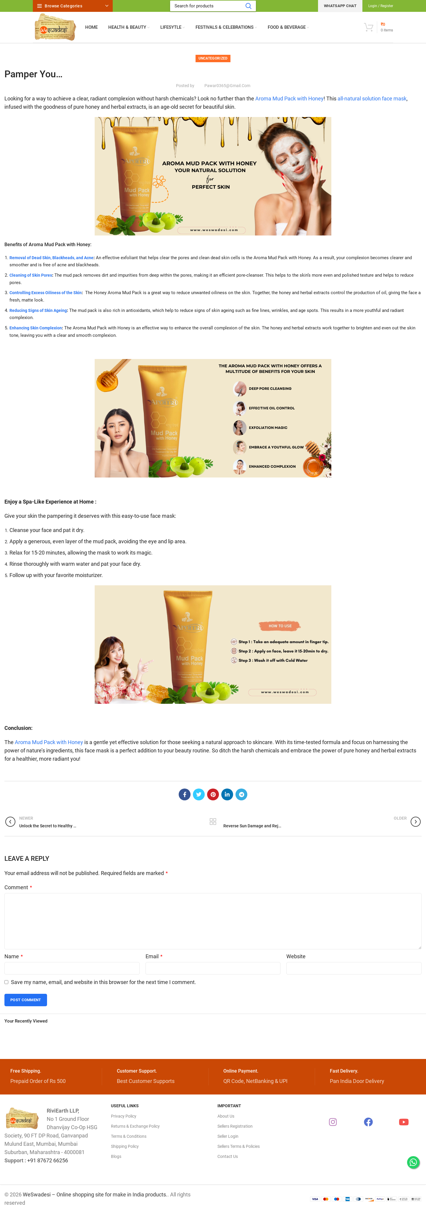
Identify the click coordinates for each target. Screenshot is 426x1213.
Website (296, 956)
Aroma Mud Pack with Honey (289, 98)
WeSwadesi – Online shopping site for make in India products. (95, 1194)
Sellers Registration (235, 1126)
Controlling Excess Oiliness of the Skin (47, 292)
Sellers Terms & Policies (238, 1146)
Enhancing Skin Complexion (36, 328)
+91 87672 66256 (47, 1160)
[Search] (213, 6)
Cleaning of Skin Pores (31, 275)
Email (154, 956)
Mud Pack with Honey (66, 244)
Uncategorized (213, 58)
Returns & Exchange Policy (135, 1126)
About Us (225, 1116)
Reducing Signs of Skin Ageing (40, 310)
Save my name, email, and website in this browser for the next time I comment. (103, 982)
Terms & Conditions (128, 1136)
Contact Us (227, 1156)
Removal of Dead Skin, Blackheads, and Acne (54, 257)
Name (13, 956)
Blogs (116, 1156)
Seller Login (227, 1136)
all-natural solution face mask (372, 98)
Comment (18, 887)
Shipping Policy (125, 1146)
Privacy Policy (123, 1116)
